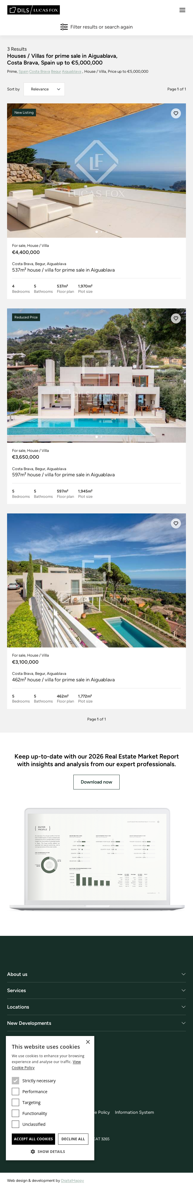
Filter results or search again (96, 27)
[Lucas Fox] (33, 10)
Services (16, 991)
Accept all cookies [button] (33, 1138)
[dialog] (50, 1098)
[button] (50, 1151)
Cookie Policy (96, 1112)
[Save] (176, 114)
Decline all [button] (73, 1138)
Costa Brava (39, 71)
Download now (96, 782)
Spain (23, 71)
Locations (18, 1007)
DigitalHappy (72, 1180)
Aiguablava (72, 71)
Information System (134, 1112)
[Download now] (96, 860)
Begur (56, 71)
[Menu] (182, 10)
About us (17, 974)
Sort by (13, 89)
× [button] (87, 1042)
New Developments (29, 1023)
